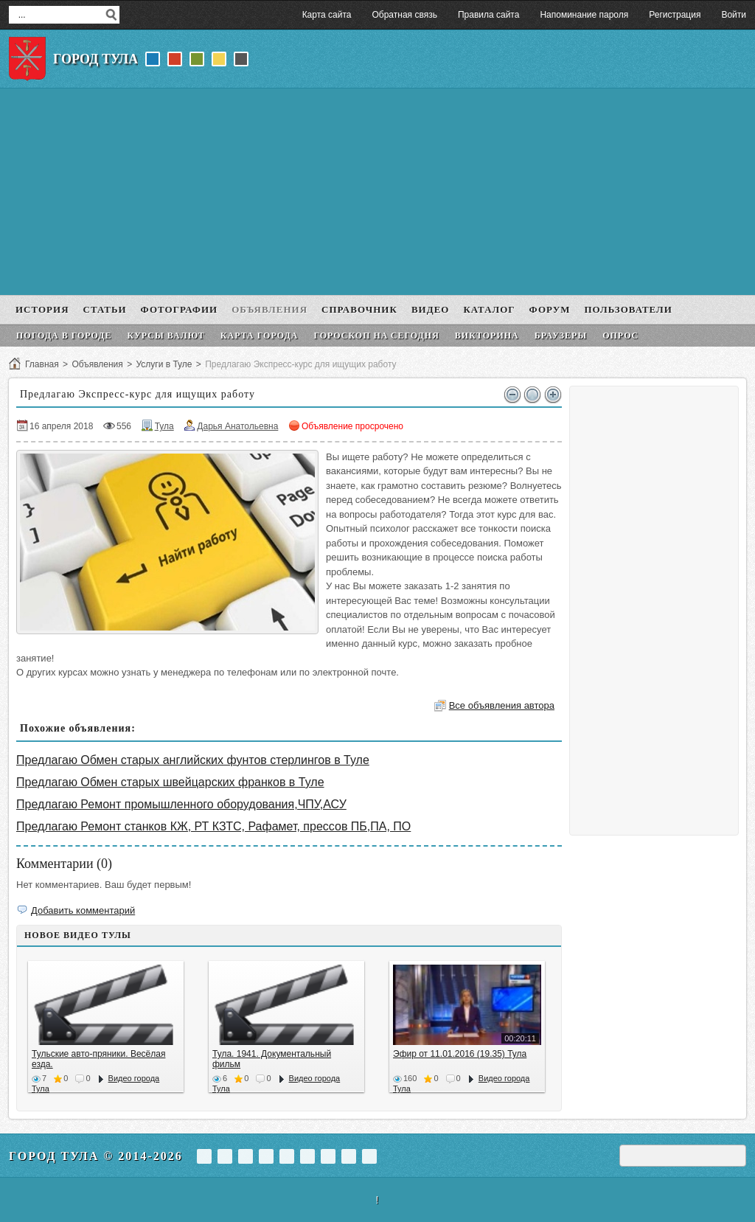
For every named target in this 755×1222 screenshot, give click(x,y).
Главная (42, 364)
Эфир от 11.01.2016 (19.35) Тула (459, 1054)
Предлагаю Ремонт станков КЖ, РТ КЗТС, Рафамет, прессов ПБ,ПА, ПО (213, 826)
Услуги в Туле (164, 364)
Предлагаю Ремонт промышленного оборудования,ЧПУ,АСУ (181, 804)
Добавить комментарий (83, 910)
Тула (164, 426)
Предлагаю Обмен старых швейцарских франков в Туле (170, 782)
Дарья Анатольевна (237, 426)
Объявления (97, 364)
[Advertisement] (377, 191)
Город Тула (95, 59)
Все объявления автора (501, 705)
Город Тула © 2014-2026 (96, 1156)
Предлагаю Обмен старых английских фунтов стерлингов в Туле (192, 760)
